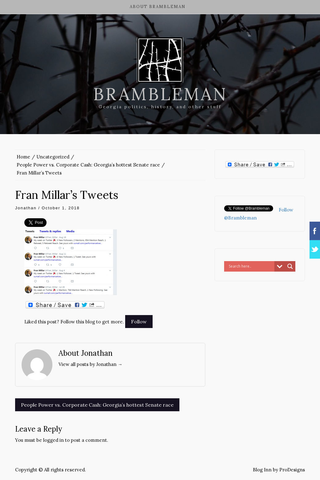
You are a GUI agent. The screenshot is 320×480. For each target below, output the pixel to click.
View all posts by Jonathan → (90, 364)
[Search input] (251, 266)
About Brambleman (158, 7)
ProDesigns (292, 470)
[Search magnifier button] (290, 266)
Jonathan (26, 208)
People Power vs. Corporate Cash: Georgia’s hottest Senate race (97, 405)
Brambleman (160, 94)
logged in (53, 440)
